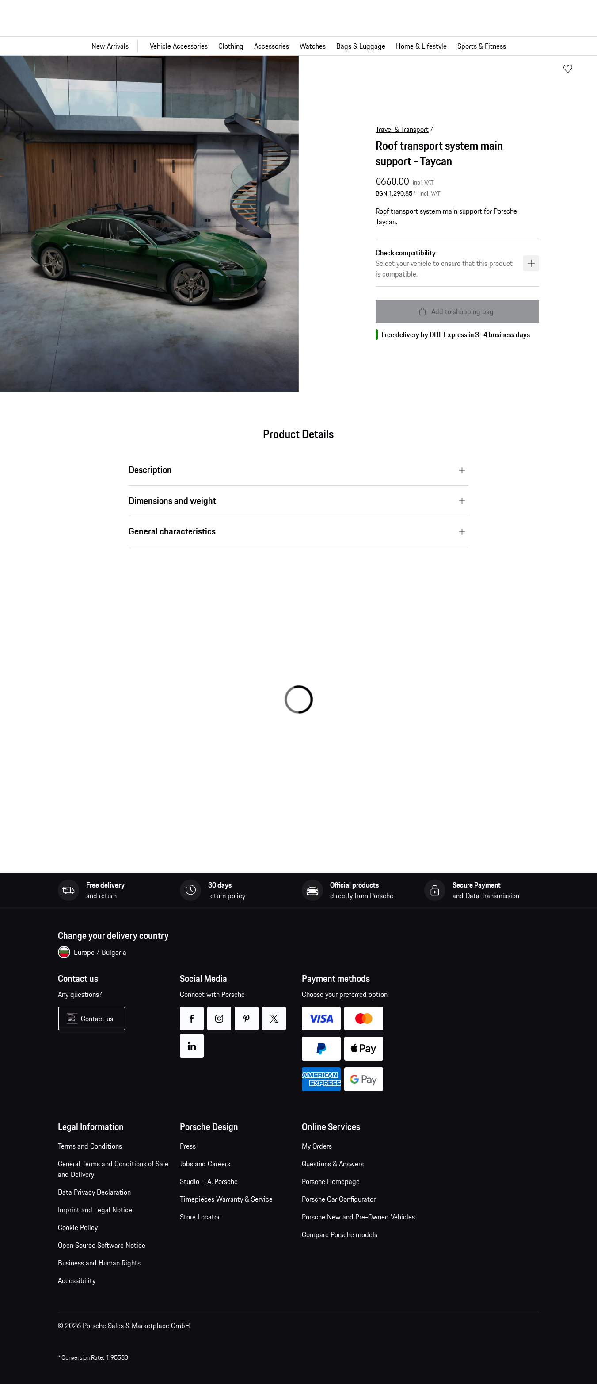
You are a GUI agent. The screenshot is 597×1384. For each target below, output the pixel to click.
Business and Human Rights (99, 1262)
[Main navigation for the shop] (298, 46)
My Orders (317, 1146)
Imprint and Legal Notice (95, 1209)
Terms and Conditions (90, 1146)
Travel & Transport (402, 129)
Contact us (97, 1018)
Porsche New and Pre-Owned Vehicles (358, 1216)
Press (188, 1146)
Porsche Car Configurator (339, 1199)
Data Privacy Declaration (94, 1192)
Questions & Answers (333, 1163)
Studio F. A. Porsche (209, 1181)
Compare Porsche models (339, 1234)
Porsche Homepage (331, 1181)
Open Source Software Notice (101, 1245)
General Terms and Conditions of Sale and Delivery (113, 1169)
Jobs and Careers (205, 1163)
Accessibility (76, 1280)
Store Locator (200, 1216)
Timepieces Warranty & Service (226, 1199)
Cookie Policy (78, 1227)
